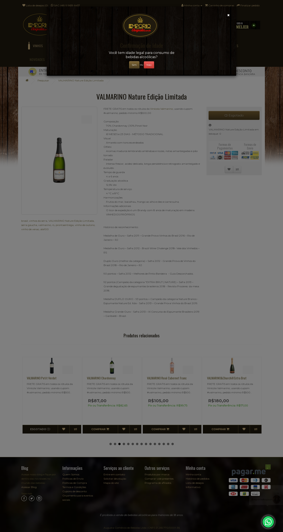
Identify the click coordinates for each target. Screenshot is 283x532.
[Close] (228, 15)
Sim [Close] (134, 64)
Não (149, 64)
